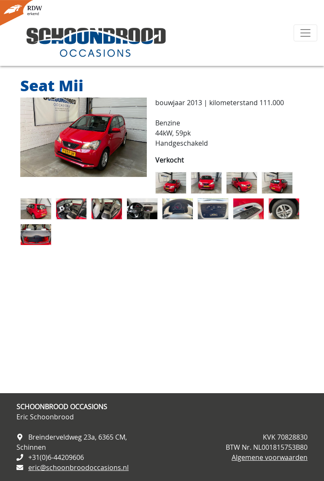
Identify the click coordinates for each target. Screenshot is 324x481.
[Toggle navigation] (305, 32)
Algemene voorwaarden (270, 457)
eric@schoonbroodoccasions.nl (78, 467)
